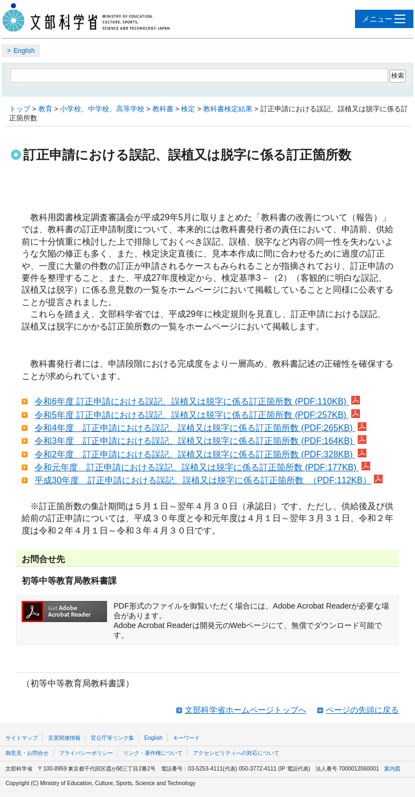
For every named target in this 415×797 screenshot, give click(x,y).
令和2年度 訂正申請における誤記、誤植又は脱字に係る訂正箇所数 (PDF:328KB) (200, 454)
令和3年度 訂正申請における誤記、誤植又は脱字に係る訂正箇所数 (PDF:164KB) (200, 440)
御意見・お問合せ (27, 753)
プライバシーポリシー (86, 753)
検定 (188, 109)
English (24, 51)
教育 (45, 109)
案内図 (392, 769)
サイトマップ (21, 738)
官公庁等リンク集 (112, 738)
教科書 (162, 109)
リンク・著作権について (153, 753)
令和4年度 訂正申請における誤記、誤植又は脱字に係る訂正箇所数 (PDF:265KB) (200, 428)
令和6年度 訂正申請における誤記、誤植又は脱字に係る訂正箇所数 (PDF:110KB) (197, 401)
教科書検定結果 (227, 109)
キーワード (186, 738)
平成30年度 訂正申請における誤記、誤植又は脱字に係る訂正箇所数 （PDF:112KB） (209, 480)
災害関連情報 (64, 738)
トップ (19, 109)
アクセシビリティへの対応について (236, 753)
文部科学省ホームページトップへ (245, 709)
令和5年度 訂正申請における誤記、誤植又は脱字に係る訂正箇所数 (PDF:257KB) (197, 415)
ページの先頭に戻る (362, 709)
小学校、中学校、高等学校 (102, 109)
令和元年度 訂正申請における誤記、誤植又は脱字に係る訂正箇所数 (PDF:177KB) (202, 467)
